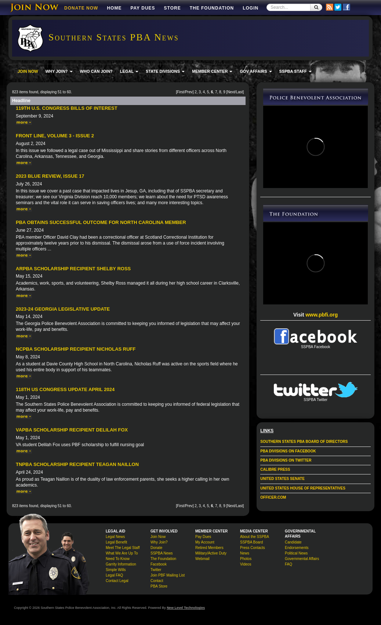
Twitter (155, 570)
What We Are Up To (122, 553)
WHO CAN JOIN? (96, 71)
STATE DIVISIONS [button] (165, 71)
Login (250, 8)
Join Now (158, 537)
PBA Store (158, 586)
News (244, 553)
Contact (156, 581)
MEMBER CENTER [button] (212, 71)
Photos (245, 559)
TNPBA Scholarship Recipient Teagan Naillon (77, 464)
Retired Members (209, 548)
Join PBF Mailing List (167, 575)
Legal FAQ (114, 575)
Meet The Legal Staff (122, 548)
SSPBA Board (251, 542)
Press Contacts (252, 548)
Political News (296, 553)
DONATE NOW (81, 8)
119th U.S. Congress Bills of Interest (66, 108)
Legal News (115, 537)
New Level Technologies (186, 608)
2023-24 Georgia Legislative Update (63, 309)
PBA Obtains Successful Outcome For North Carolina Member (101, 222)
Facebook (158, 564)
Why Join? (159, 542)
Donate (156, 548)
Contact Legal (117, 581)
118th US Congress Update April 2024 (65, 389)
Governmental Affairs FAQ (302, 561)
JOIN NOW (28, 71)
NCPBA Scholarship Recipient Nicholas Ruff (75, 349)
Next (231, 92)
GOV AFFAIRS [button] (256, 71)
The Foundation (212, 8)
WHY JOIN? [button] (59, 71)
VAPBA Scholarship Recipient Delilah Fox (72, 430)
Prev (189, 92)
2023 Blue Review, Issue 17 (50, 176)
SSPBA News (161, 553)
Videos (245, 564)
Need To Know (118, 559)
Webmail (202, 559)
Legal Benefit (116, 542)
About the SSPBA (254, 537)
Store (172, 8)
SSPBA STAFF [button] (295, 71)
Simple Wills (116, 570)
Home (114, 8)
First (180, 92)
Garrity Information (121, 564)
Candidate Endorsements (296, 545)
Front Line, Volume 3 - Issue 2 (55, 135)
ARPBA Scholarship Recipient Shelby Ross (73, 268)
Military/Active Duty (210, 553)
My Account (204, 542)
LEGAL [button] (129, 71)
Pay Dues (142, 8)
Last (239, 92)
